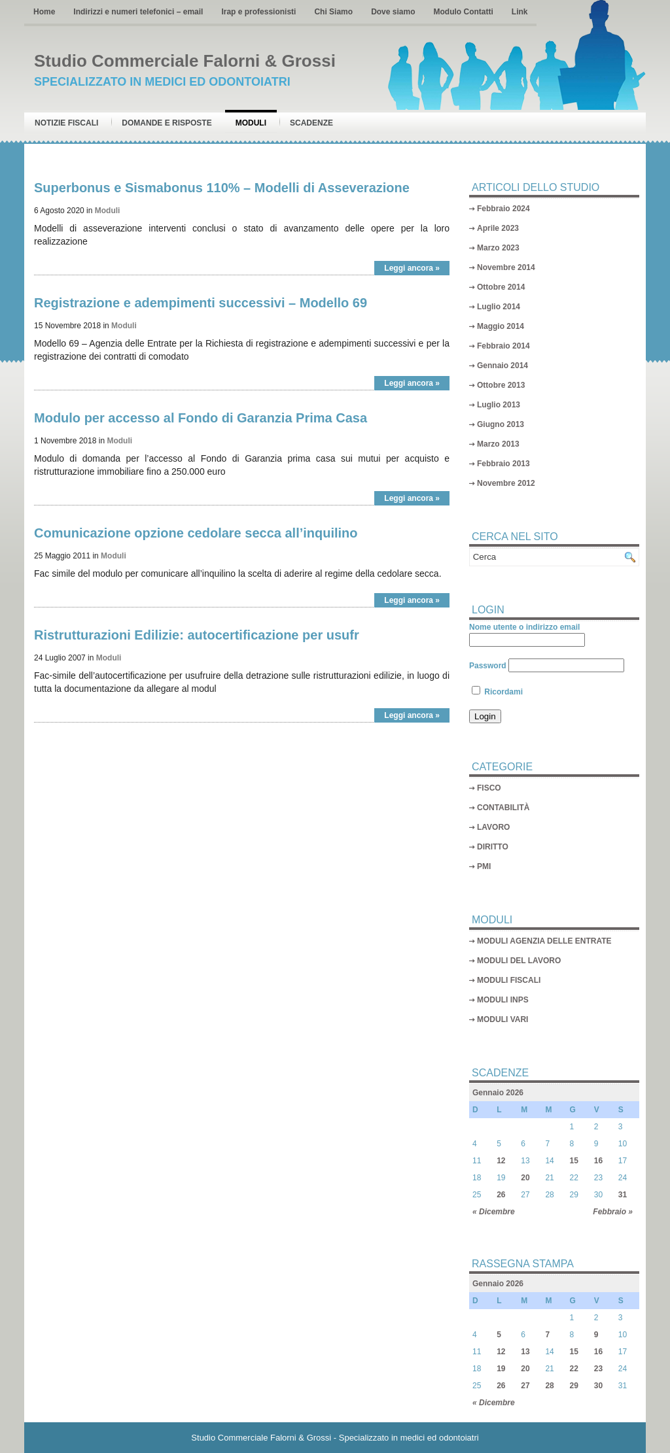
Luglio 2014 (498, 306)
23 (598, 1368)
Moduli (251, 123)
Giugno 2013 (500, 424)
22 (574, 1368)
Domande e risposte (166, 123)
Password (487, 665)
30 (598, 1385)
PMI (484, 866)
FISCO (489, 788)
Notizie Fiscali (66, 123)
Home (44, 11)
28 (549, 1385)
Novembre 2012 (506, 483)
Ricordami (497, 691)
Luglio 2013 (498, 404)
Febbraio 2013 (503, 463)
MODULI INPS (503, 999)
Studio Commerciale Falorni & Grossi (185, 61)
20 (525, 1177)
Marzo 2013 (498, 444)
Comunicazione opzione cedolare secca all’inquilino (196, 533)
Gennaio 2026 (497, 1092)
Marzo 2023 (498, 247)
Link (520, 11)
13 (525, 1351)
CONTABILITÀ (503, 807)
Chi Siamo (333, 11)
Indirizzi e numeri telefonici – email (138, 11)
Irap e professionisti (258, 11)
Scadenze (311, 123)
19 (501, 1368)
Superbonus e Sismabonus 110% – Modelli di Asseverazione (222, 187)
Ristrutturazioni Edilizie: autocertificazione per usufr (196, 635)
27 (525, 1385)
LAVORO (493, 827)
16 (598, 1160)
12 (501, 1160)
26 (501, 1194)
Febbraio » (613, 1211)
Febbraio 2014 (503, 345)
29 (574, 1385)
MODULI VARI (502, 1019)
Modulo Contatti (463, 11)
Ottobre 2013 (501, 385)
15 (574, 1160)
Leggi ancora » (412, 268)
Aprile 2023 (498, 228)
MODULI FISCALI (508, 980)
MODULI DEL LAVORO (519, 960)
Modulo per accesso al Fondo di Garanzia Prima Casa (200, 418)
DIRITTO (492, 846)
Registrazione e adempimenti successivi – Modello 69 (200, 303)
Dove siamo (393, 11)
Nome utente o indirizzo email (524, 627)
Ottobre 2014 (501, 287)
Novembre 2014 (506, 267)
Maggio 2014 (500, 326)
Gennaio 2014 (502, 365)
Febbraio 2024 (503, 208)
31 (622, 1194)
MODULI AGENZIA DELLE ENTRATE (544, 941)
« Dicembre (493, 1211)
